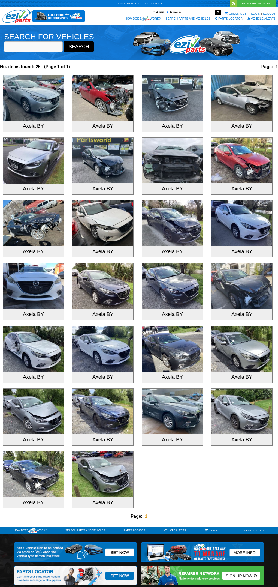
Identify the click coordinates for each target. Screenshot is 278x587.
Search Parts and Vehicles (187, 18)
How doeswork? (30, 530)
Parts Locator (229, 18)
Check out (237, 13)
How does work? (143, 18)
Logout (269, 13)
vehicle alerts (261, 18)
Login (256, 13)
